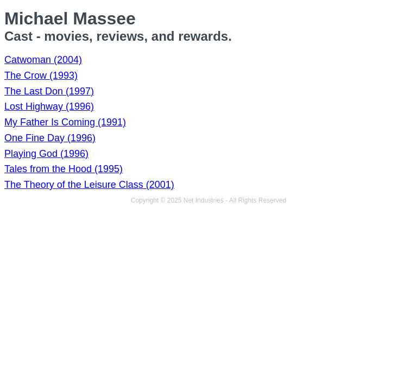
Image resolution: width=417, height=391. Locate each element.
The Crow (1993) (41, 75)
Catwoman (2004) (43, 59)
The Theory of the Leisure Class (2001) (89, 184)
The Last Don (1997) (49, 91)
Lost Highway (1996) (49, 106)
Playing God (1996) (46, 153)
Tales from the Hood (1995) (63, 168)
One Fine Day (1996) (50, 138)
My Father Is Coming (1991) (65, 122)
